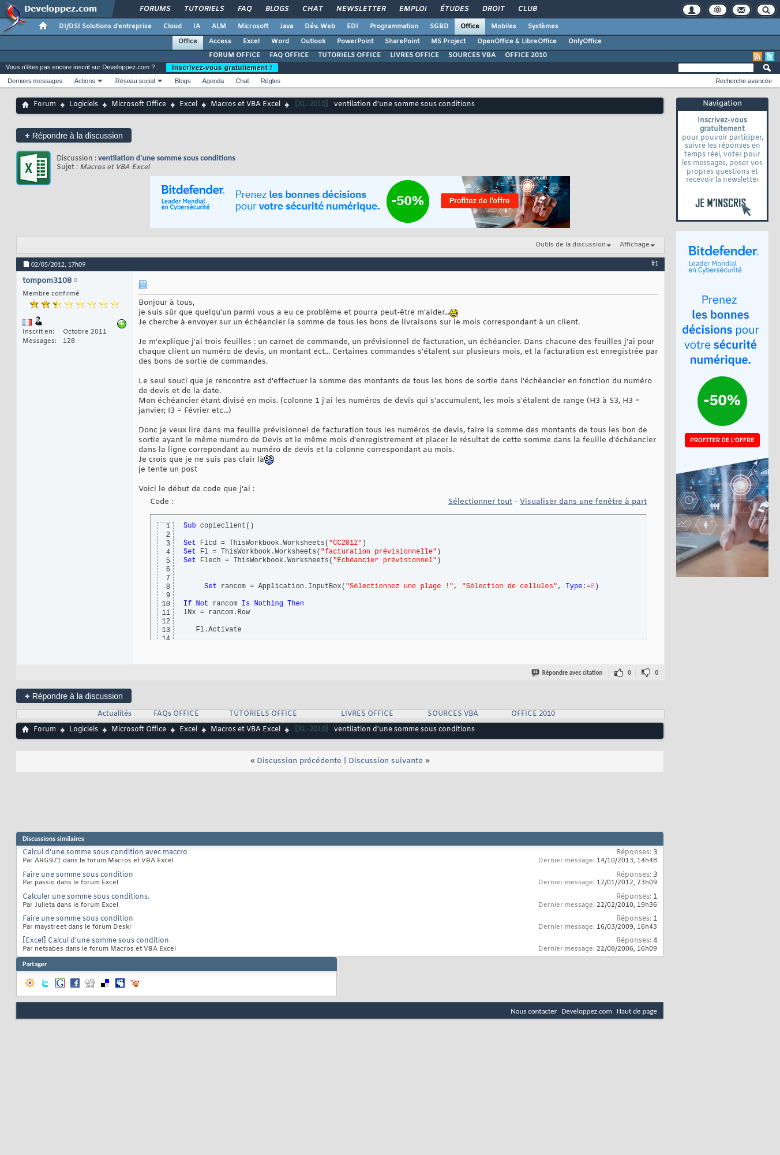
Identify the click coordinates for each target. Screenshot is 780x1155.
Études (453, 9)
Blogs (276, 9)
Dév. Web (320, 27)
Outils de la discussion (570, 245)
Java (286, 27)
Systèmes (543, 27)
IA (196, 27)
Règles (270, 80)
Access (220, 42)
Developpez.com (586, 1011)
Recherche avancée (743, 80)
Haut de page (637, 1011)
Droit (493, 9)
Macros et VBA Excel (245, 104)
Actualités (114, 714)
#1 (654, 263)
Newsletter (360, 9)
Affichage (635, 245)
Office (469, 27)
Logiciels (83, 104)
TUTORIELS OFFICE (349, 55)
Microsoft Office (138, 104)
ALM (219, 27)
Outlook (313, 42)
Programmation (394, 27)
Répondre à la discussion (74, 135)
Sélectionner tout (480, 502)
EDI (352, 27)
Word (280, 42)
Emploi (412, 9)
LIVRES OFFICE (414, 55)
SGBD (439, 27)
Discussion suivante (385, 761)
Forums (154, 9)
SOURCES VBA (472, 55)
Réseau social (135, 80)
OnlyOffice (585, 42)
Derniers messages (34, 80)
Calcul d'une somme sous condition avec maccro (104, 852)
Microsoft (253, 27)
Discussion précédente (299, 761)
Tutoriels (203, 9)
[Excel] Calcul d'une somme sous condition (95, 940)
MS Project (448, 42)
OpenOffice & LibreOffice (517, 42)
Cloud (172, 27)
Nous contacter (534, 1011)
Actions (84, 80)
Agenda (213, 80)
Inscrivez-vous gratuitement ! (222, 67)
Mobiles (503, 27)
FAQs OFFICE (176, 714)
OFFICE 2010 (526, 55)
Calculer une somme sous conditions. (85, 897)
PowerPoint (355, 42)
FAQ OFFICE (289, 55)
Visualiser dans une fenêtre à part (583, 502)
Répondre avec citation (567, 672)
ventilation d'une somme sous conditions (166, 158)
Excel (251, 42)
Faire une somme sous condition (77, 875)
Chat (312, 9)
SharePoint (402, 42)
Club (526, 9)
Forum (44, 104)
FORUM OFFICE (234, 55)
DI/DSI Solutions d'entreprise (105, 27)
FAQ (244, 9)
